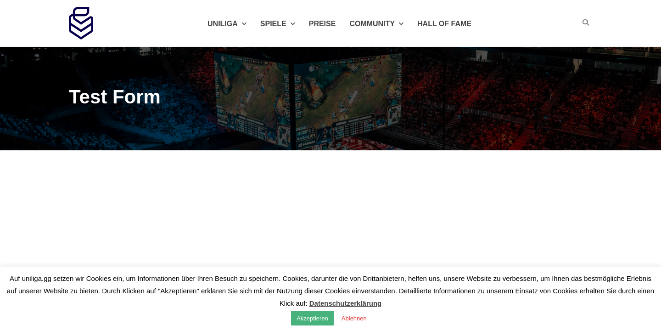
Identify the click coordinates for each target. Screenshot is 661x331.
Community (376, 24)
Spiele (277, 24)
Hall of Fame (444, 24)
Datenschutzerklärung (345, 303)
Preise (322, 24)
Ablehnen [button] (354, 318)
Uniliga (226, 24)
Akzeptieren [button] (312, 318)
